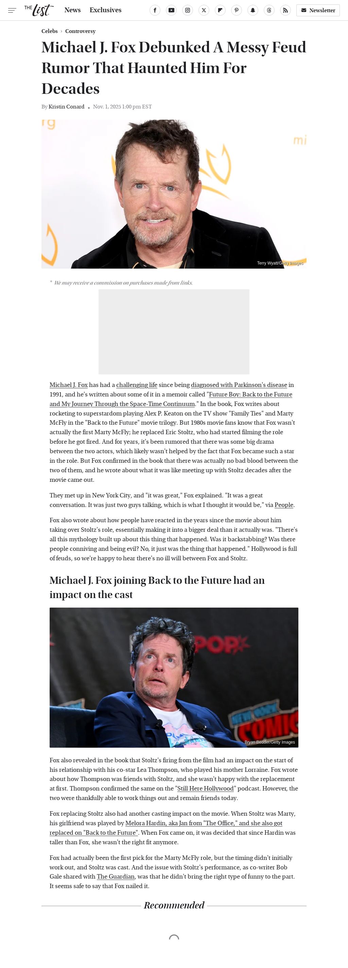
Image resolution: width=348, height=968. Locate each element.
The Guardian (116, 876)
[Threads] (269, 10)
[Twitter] (203, 10)
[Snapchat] (252, 10)
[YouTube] (171, 10)
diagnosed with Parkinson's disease (239, 385)
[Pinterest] (236, 10)
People (284, 505)
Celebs (49, 31)
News (73, 10)
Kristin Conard (67, 106)
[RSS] (285, 10)
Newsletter (318, 10)
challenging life (136, 385)
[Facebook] (155, 10)
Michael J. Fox (69, 385)
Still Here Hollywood (205, 788)
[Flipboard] (220, 10)
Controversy (80, 31)
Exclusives (106, 10)
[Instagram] (187, 10)
